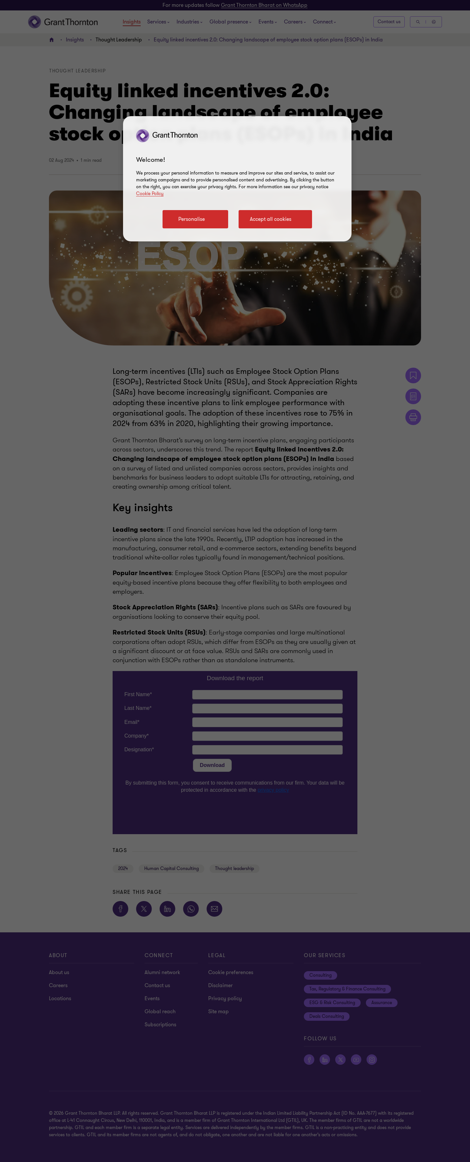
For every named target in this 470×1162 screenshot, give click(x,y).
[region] (237, 178)
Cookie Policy (150, 194)
